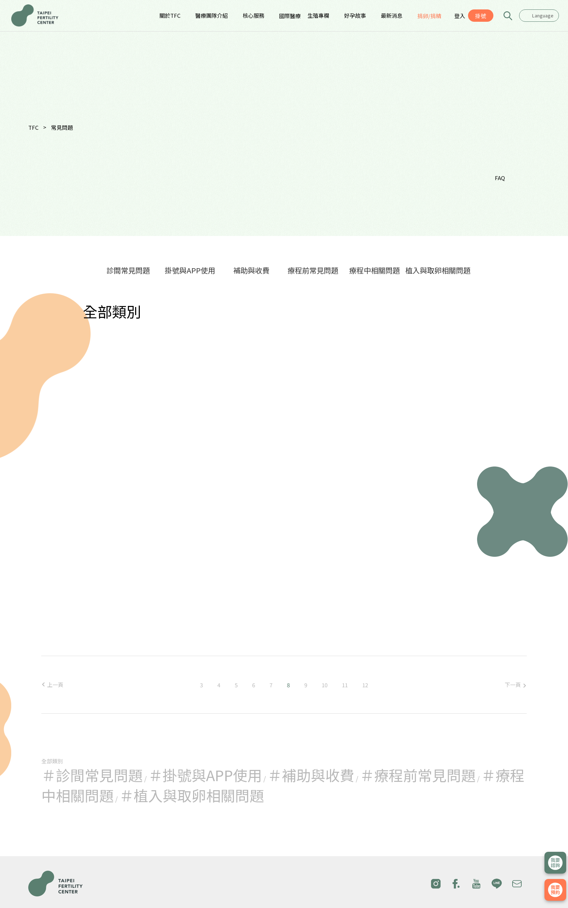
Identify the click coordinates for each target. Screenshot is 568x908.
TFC (33, 127)
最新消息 (391, 15)
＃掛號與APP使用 (205, 774)
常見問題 (62, 127)
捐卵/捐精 (429, 16)
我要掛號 (555, 890)
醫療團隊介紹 (211, 15)
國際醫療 (290, 16)
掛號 (480, 16)
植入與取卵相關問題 (438, 270)
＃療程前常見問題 (418, 774)
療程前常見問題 (313, 270)
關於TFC (169, 15)
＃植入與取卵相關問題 (191, 795)
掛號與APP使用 (190, 270)
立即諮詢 (555, 863)
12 (365, 685)
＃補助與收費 (310, 774)
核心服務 (253, 15)
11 (345, 685)
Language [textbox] (543, 15)
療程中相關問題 (374, 270)
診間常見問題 (128, 270)
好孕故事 (355, 15)
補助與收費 (251, 270)
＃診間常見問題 (92, 774)
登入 (459, 16)
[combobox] (539, 15)
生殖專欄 (318, 15)
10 (324, 685)
